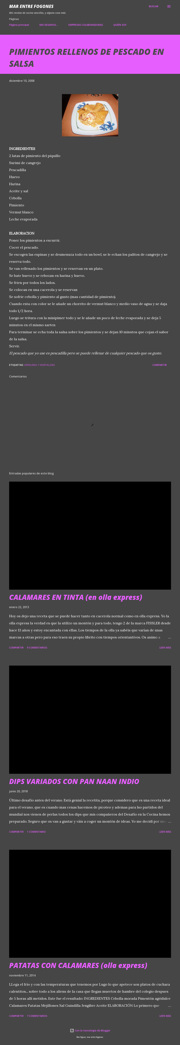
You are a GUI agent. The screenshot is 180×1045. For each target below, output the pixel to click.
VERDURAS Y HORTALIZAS (39, 365)
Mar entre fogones (31, 6)
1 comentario (36, 831)
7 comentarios (37, 1016)
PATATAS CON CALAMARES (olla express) (78, 965)
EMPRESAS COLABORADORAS (85, 24)
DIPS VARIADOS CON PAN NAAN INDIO (74, 781)
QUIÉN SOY (120, 24)
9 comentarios (37, 647)
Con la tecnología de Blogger (90, 1030)
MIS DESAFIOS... (48, 24)
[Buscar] (153, 6)
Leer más (165, 647)
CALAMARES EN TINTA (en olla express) (75, 597)
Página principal (19, 24)
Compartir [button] (159, 365)
